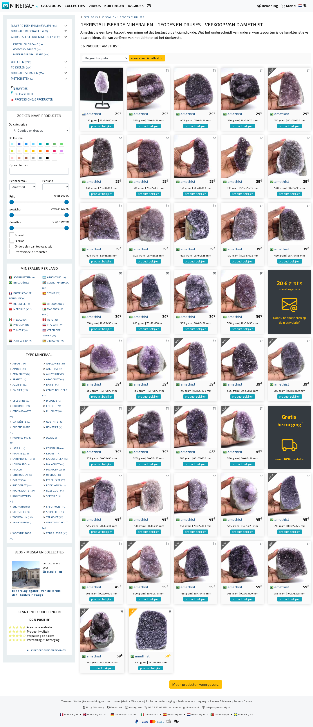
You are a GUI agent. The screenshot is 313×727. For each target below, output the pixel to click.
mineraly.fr (69, 714)
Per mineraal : (18, 181)
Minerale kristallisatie (31, 54)
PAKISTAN (21, 324)
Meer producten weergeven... (195, 684)
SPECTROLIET (56, 506)
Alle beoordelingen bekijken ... (47, 650)
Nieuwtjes (19, 88)
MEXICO (20, 319)
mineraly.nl (196, 714)
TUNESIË (20, 330)
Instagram (133, 707)
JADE (51, 437)
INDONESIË (22, 303)
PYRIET (19, 479)
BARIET (52, 384)
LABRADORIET (24, 458)
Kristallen (108, 17)
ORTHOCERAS (23, 474)
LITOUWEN (55, 303)
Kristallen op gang (28, 44)
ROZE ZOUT (55, 490)
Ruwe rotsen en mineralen (34, 25)
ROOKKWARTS (23, 490)
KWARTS (21, 453)
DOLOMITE (21, 405)
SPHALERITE (55, 511)
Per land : (48, 181)
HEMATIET (54, 427)
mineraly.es (173, 714)
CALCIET (20, 389)
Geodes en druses (27, 49)
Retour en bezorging (162, 701)
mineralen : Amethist (147, 58)
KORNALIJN (54, 448)
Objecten (21, 62)
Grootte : (15, 222)
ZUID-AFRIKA (22, 340)
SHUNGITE (21, 506)
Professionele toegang (192, 701)
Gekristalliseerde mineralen (35, 37)
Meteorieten (22, 78)
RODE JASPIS (55, 485)
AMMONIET (21, 373)
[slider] (11, 202)
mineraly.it (150, 714)
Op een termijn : (19, 165)
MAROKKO (22, 309)
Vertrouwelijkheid (117, 701)
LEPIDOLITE (21, 464)
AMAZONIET (55, 363)
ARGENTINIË (56, 277)
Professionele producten (32, 99)
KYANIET (53, 453)
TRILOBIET (54, 517)
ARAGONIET (55, 379)
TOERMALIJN (23, 517)
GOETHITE (54, 421)
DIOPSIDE (53, 400)
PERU (52, 319)
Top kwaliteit (22, 94)
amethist (91, 113)
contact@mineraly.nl (186, 707)
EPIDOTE (53, 405)
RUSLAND (55, 324)
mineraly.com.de (123, 714)
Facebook (114, 707)
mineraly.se (243, 714)
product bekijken (101, 126)
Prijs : (12, 196)
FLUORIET (54, 411)
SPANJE (53, 292)
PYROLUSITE (55, 479)
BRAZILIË (21, 282)
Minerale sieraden (28, 73)
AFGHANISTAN (23, 277)
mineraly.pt (220, 714)
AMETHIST (54, 368)
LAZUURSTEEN (56, 458)
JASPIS (19, 448)
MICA (17, 469)
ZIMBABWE (55, 340)
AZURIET (20, 384)
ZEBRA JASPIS (56, 533)
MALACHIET (55, 464)
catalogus (90, 17)
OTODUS (53, 474)
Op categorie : (18, 124)
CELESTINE (21, 400)
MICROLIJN (55, 469)
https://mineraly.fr (218, 707)
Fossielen (21, 67)
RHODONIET (22, 485)
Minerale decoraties (29, 31)
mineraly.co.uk (94, 714)
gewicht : (15, 209)
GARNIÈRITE (22, 421)
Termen (66, 701)
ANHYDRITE (55, 373)
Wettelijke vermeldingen (89, 701)
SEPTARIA (53, 495)
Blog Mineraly (93, 707)
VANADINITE (22, 522)
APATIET (19, 379)
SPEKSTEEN (21, 511)
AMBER (19, 368)
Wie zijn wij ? (139, 701)
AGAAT (19, 363)
